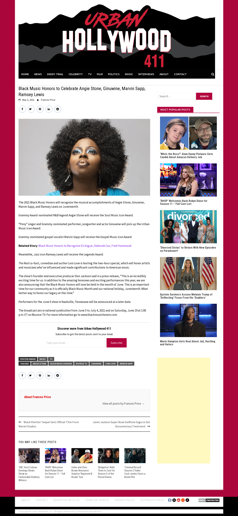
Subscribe (116, 342)
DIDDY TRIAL (55, 74)
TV (90, 74)
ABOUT (164, 74)
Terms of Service (97, 500)
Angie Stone (39, 363)
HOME (25, 74)
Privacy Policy (125, 500)
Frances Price (48, 99)
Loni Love (111, 363)
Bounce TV (81, 363)
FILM (100, 74)
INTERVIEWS (146, 74)
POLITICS (114, 74)
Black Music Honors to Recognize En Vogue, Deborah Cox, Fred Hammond (84, 246)
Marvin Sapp (126, 363)
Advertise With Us (66, 500)
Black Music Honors (61, 363)
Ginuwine (96, 363)
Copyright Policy (152, 500)
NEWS (38, 74)
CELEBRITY (76, 74)
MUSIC (129, 74)
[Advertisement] (183, 410)
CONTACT (180, 74)
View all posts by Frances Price (123, 403)
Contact (42, 500)
